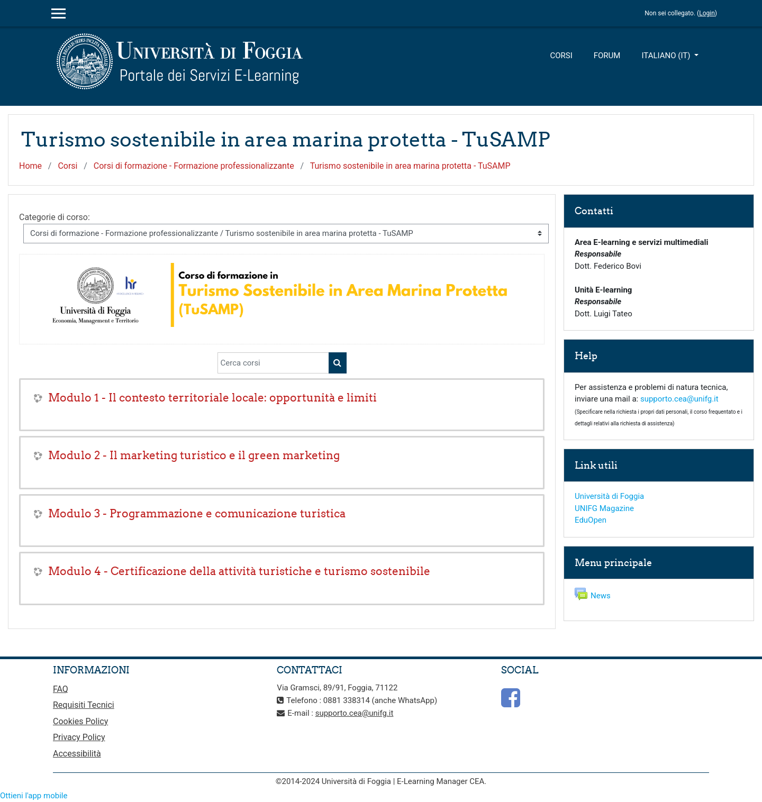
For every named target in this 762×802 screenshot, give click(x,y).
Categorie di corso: (54, 217)
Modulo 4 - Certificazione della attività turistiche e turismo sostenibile (239, 571)
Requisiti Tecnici (83, 705)
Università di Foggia (609, 496)
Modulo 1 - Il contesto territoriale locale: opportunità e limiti (212, 397)
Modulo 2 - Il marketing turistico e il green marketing (194, 455)
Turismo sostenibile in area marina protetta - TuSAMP (410, 166)
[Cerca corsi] (273, 362)
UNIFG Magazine (604, 508)
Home (30, 166)
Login (707, 13)
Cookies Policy (80, 721)
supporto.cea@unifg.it (679, 399)
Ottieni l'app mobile (33, 795)
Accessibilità (77, 754)
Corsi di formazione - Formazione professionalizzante (194, 166)
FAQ (60, 689)
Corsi (561, 55)
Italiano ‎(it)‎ (666, 55)
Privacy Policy (79, 737)
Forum (607, 55)
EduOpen (590, 520)
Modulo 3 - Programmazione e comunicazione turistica (197, 513)
